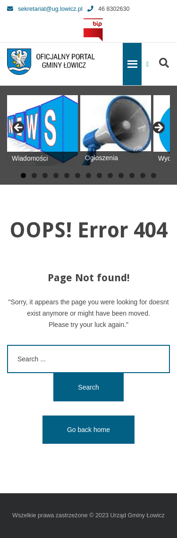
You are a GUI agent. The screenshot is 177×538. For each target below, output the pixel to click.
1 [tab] (23, 175)
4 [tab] (56, 175)
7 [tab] (88, 175)
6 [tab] (77, 175)
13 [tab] (153, 175)
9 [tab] (110, 175)
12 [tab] (142, 175)
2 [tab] (34, 175)
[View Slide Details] (42, 130)
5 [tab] (66, 175)
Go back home (88, 429)
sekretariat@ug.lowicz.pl (45, 9)
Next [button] (158, 128)
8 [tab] (99, 175)
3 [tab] (45, 175)
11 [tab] (132, 175)
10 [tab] (121, 175)
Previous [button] (19, 128)
